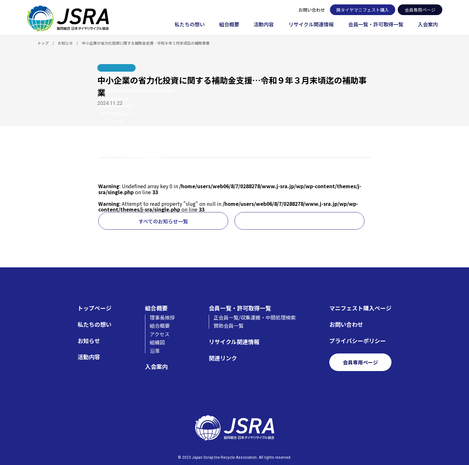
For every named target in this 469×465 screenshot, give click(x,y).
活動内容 (264, 24)
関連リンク (223, 358)
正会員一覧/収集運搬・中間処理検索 (254, 317)
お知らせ (65, 43)
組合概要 (229, 24)
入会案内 (428, 24)
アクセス (160, 334)
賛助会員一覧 (228, 325)
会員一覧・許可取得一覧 (375, 24)
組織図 (157, 342)
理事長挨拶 (162, 317)
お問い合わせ (312, 9)
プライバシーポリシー (357, 340)
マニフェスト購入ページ (360, 308)
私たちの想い (190, 24)
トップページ (94, 308)
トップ (43, 43)
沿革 (155, 350)
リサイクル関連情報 (311, 24)
